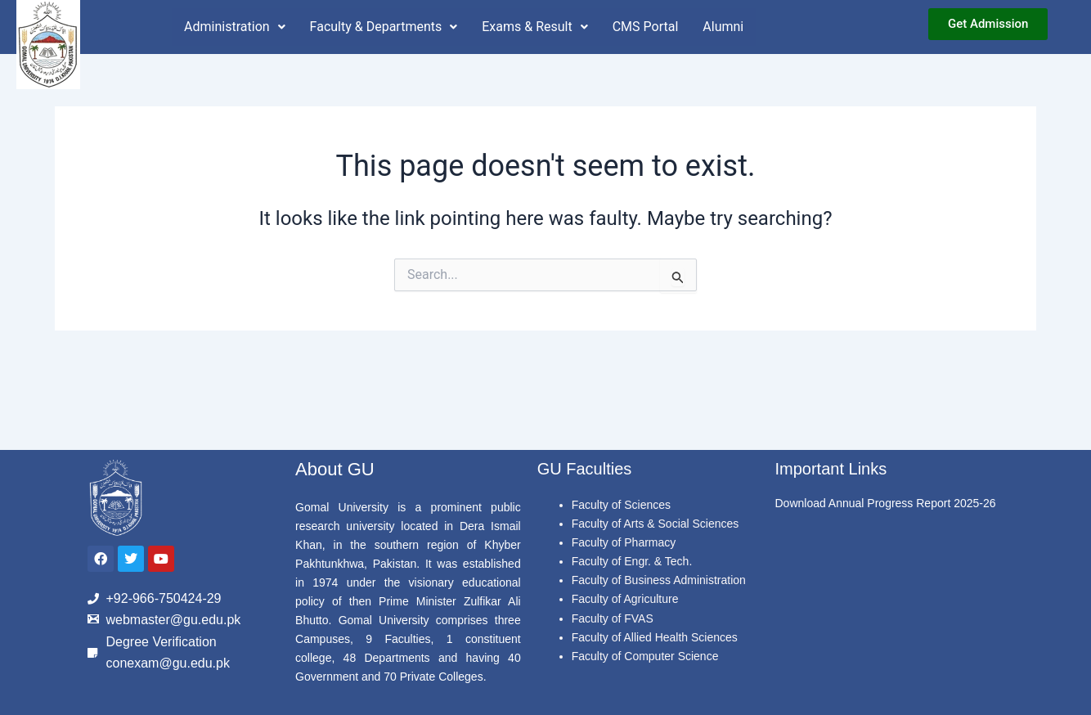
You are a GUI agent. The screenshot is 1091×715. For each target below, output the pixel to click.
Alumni (723, 26)
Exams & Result (534, 26)
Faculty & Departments (384, 26)
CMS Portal (646, 26)
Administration (234, 26)
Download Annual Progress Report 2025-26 (884, 503)
